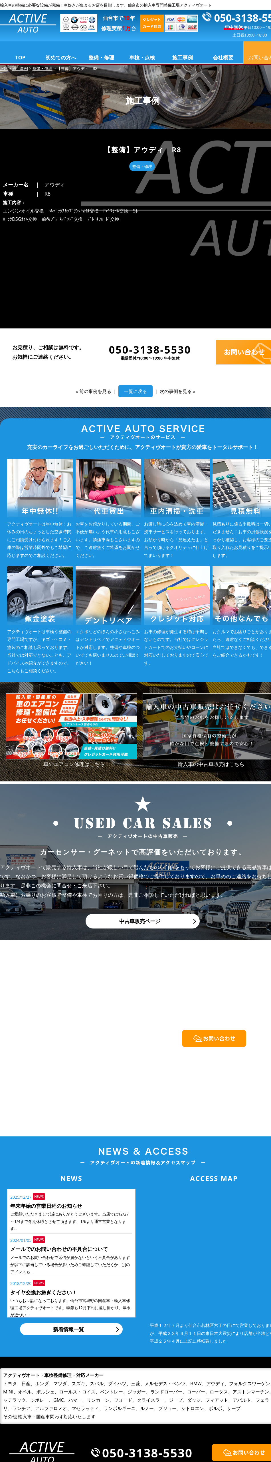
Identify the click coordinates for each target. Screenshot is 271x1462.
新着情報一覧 (68, 1235)
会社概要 (223, 57)
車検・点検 (142, 57)
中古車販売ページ (139, 827)
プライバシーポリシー (242, 1431)
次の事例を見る (176, 297)
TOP (20, 57)
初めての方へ (60, 57)
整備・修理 (101, 57)
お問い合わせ (232, 1421)
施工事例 (182, 57)
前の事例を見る (95, 297)
